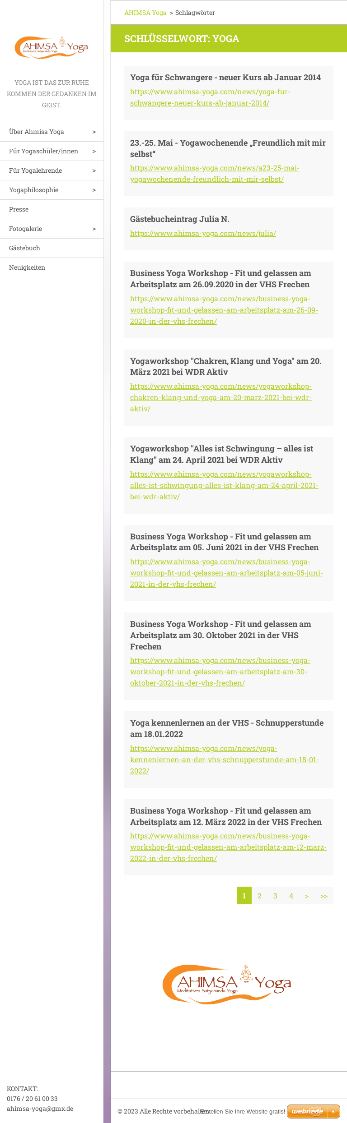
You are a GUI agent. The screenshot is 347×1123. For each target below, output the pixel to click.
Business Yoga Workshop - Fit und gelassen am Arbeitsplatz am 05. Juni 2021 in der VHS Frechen (224, 542)
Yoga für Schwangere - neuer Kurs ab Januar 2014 (225, 77)
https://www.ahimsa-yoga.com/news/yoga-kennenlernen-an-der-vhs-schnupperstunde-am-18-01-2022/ (224, 759)
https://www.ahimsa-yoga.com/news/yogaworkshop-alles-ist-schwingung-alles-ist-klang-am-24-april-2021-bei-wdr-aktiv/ (224, 485)
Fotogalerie (25, 228)
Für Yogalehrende (35, 170)
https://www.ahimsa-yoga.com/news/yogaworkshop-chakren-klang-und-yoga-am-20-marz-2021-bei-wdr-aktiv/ (221, 397)
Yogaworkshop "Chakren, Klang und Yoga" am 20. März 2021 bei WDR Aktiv (226, 366)
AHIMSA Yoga (145, 12)
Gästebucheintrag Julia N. (180, 218)
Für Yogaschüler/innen (43, 151)
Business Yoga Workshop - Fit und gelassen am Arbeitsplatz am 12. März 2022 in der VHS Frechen (226, 816)
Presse (18, 209)
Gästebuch (24, 248)
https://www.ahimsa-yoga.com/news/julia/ (203, 233)
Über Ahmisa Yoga (36, 131)
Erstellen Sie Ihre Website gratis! (242, 1111)
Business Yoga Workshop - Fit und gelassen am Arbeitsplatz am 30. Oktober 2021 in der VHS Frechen (220, 635)
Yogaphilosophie (33, 189)
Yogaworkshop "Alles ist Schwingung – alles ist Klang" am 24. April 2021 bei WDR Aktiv (221, 454)
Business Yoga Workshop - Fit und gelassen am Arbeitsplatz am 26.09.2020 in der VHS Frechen (220, 278)
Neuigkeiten (27, 267)
